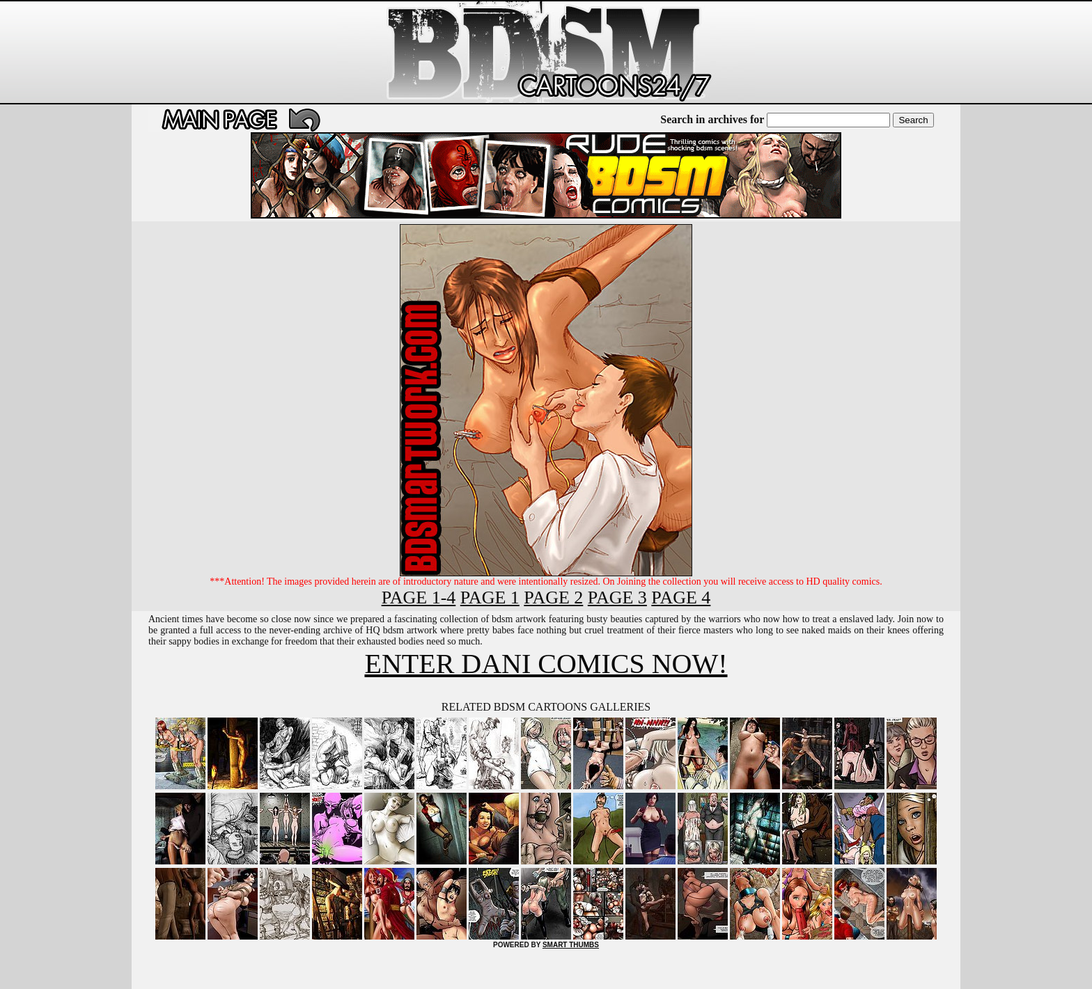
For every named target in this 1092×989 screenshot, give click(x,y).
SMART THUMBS (571, 945)
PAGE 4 (680, 597)
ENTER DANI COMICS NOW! (545, 663)
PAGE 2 (553, 597)
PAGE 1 (490, 597)
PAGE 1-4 (419, 597)
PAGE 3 (617, 597)
